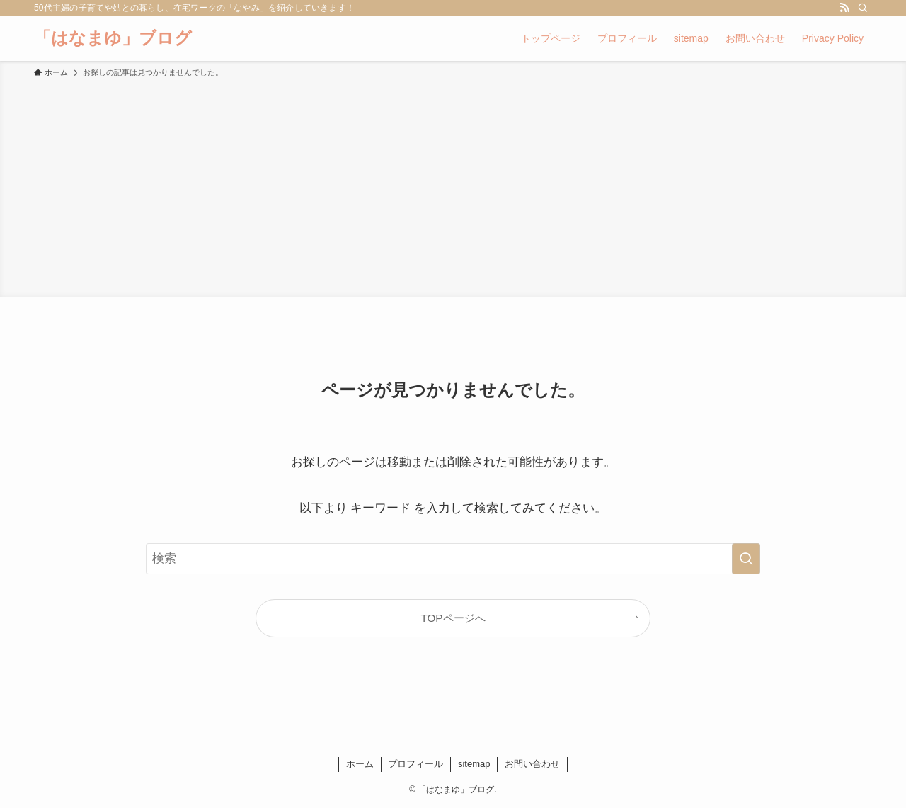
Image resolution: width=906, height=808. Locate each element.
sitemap (474, 763)
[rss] (844, 8)
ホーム (360, 763)
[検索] (863, 8)
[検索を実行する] (746, 558)
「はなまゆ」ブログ (113, 38)
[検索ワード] (453, 558)
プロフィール (415, 763)
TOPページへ (452, 618)
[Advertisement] (453, 185)
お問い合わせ (532, 763)
